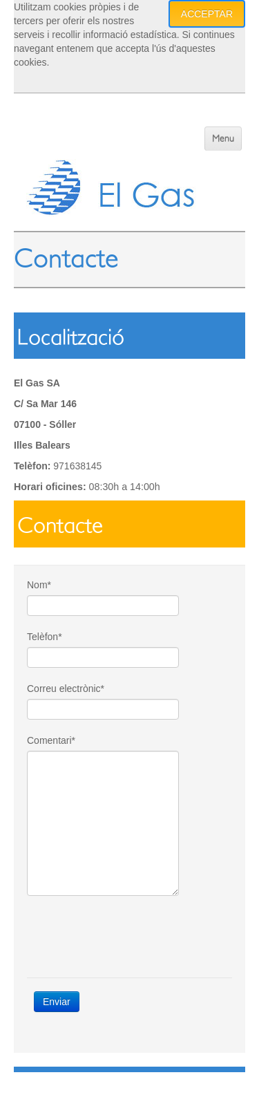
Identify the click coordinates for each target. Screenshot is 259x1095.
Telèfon (44, 636)
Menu (223, 139)
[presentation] (132, 937)
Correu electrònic (65, 688)
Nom (39, 584)
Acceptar (207, 13)
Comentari (51, 740)
